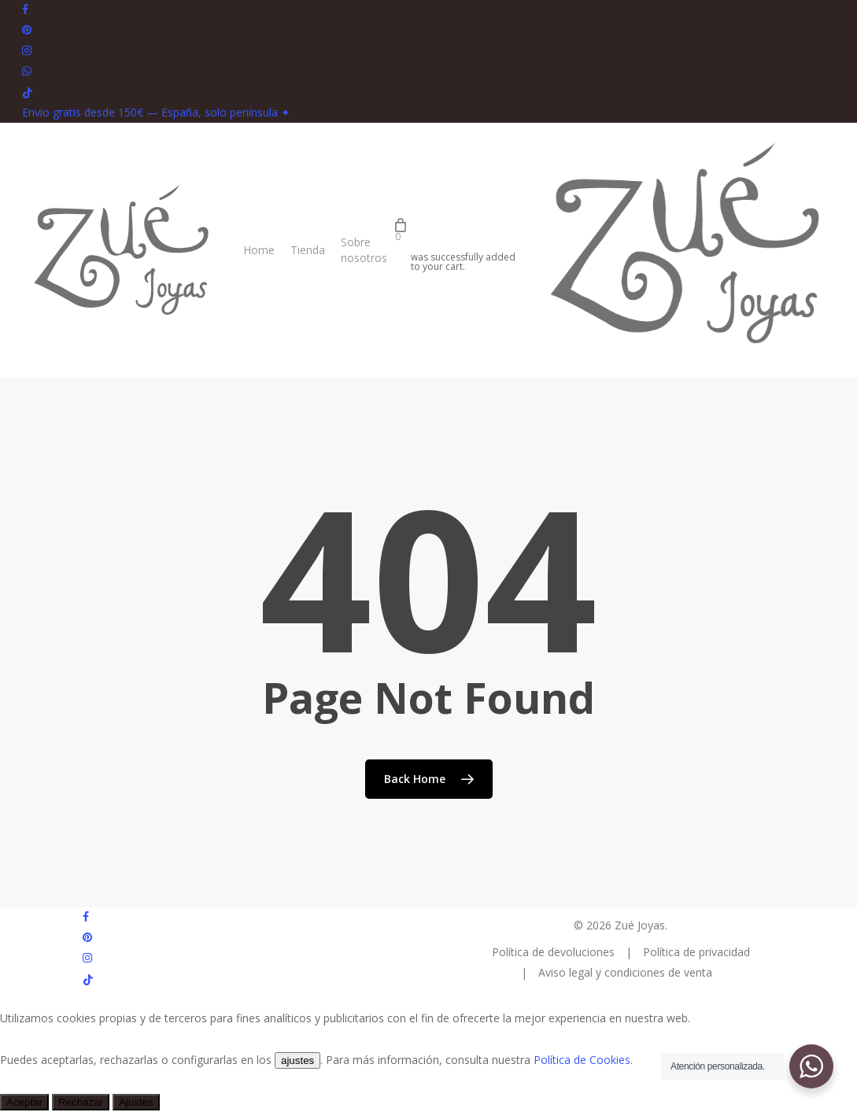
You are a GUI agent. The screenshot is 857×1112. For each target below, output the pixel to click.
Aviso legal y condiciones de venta (625, 972)
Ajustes (136, 1102)
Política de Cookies (582, 1059)
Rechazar (80, 1102)
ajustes (297, 1060)
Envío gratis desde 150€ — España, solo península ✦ (156, 112)
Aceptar (24, 1102)
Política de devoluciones (555, 951)
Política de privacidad (696, 951)
